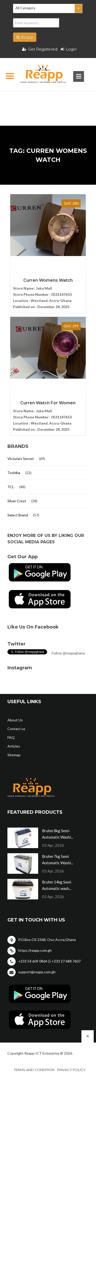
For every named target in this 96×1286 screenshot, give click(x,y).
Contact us (16, 729)
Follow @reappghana (68, 653)
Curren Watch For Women (48, 402)
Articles (13, 746)
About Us (15, 720)
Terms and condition (34, 1070)
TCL (10, 487)
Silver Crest (16, 501)
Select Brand (17, 515)
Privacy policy (71, 1070)
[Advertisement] (47, 100)
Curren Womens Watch (48, 280)
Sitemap (13, 755)
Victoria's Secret (20, 458)
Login (69, 49)
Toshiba (13, 472)
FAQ (11, 737)
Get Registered (39, 49)
